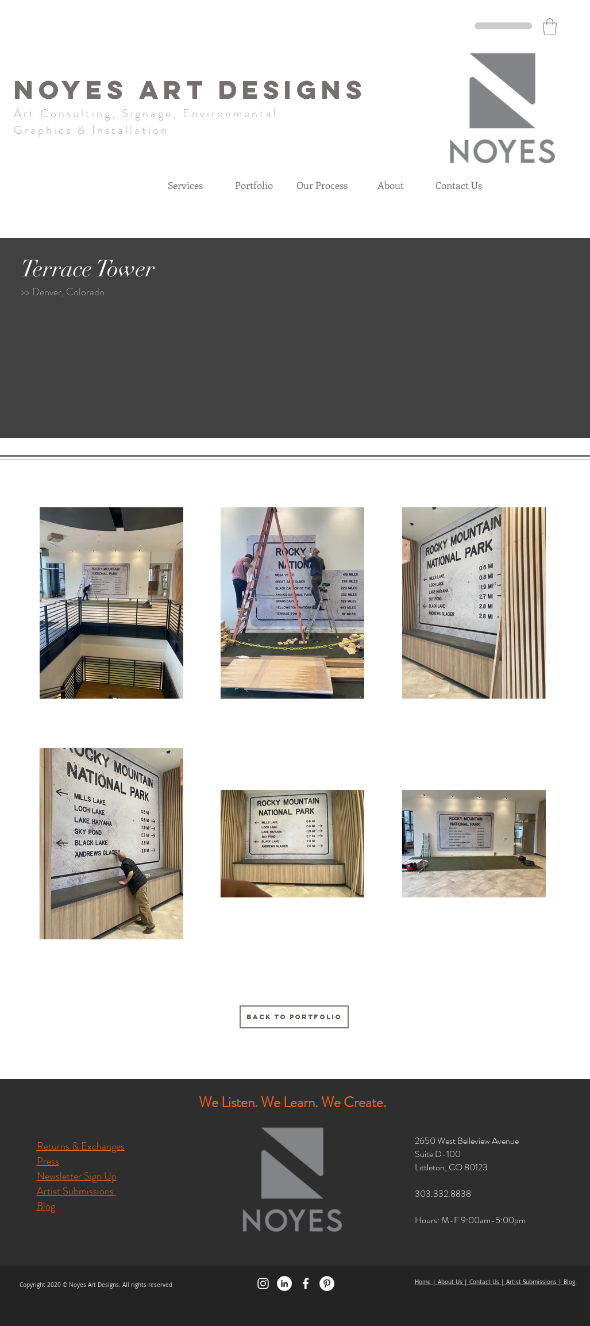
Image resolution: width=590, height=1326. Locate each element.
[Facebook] (305, 1283)
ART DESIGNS (253, 89)
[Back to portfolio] (294, 1016)
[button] (550, 26)
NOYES (76, 89)
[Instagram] (263, 1283)
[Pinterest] (326, 1283)
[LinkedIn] (284, 1283)
